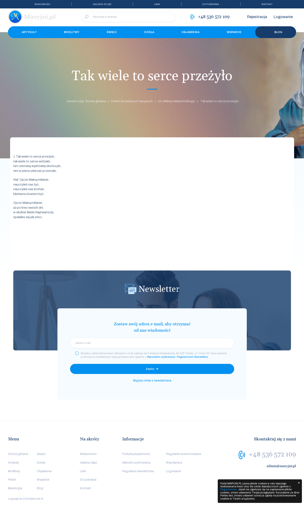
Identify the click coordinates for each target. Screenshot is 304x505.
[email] (152, 343)
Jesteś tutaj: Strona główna (86, 101)
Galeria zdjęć (102, 4)
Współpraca (174, 462)
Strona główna (18, 454)
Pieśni (12, 479)
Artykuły (29, 32)
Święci (112, 32)
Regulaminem (228, 489)
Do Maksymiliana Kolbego (176, 101)
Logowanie (283, 17)
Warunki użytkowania (136, 462)
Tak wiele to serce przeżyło (219, 101)
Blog (275, 32)
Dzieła (149, 32)
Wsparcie (234, 32)
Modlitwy (71, 32)
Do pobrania (210, 4)
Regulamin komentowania (183, 454)
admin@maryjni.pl (281, 466)
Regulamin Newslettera (138, 471)
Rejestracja (257, 17)
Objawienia (190, 32)
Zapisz (150, 368)
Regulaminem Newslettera (192, 356)
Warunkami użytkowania (161, 356)
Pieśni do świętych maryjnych (132, 101)
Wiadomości (42, 4)
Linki (157, 4)
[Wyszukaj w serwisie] (128, 17)
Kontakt (267, 4)
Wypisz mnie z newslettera (152, 380)
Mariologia (15, 488)
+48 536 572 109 (272, 455)
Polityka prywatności (136, 454)
